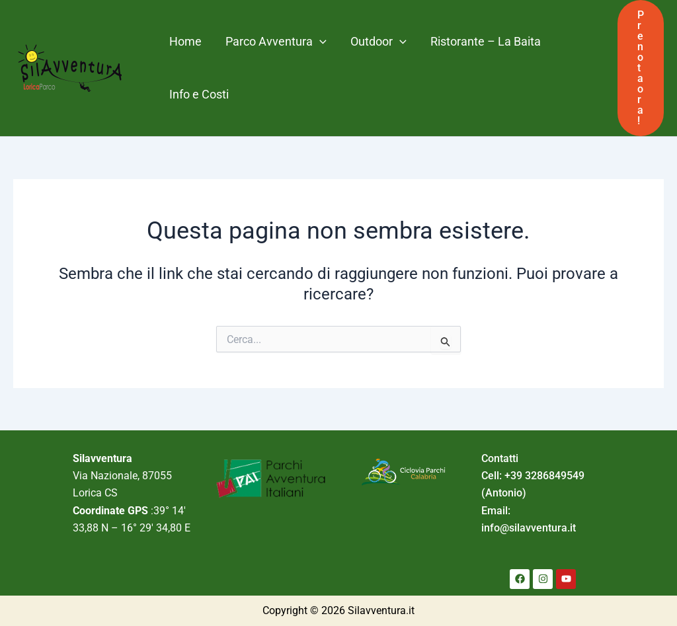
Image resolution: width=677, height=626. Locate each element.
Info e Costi (199, 94)
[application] (320, 41)
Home (185, 41)
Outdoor (378, 41)
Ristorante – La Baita (485, 41)
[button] (640, 68)
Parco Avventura (276, 41)
